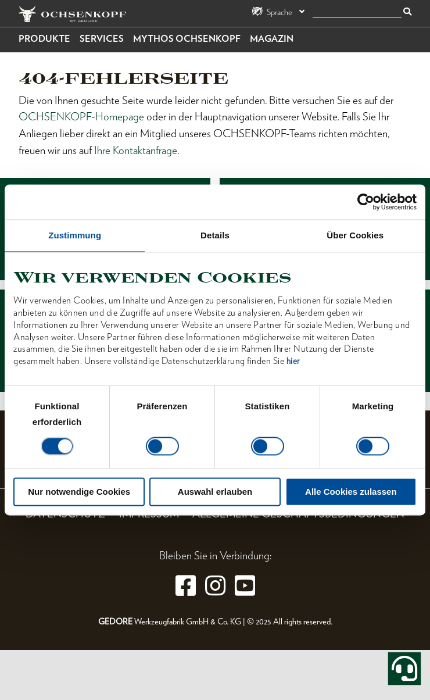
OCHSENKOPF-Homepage (81, 116)
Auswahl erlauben (215, 492)
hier (293, 361)
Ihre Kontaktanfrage (135, 150)
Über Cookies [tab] (355, 235)
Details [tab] (215, 235)
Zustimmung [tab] (74, 235)
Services (102, 38)
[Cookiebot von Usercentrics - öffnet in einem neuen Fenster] (366, 201)
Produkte (44, 38)
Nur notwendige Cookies (79, 492)
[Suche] (357, 12)
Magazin (271, 38)
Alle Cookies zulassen (351, 492)
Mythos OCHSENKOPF (187, 38)
